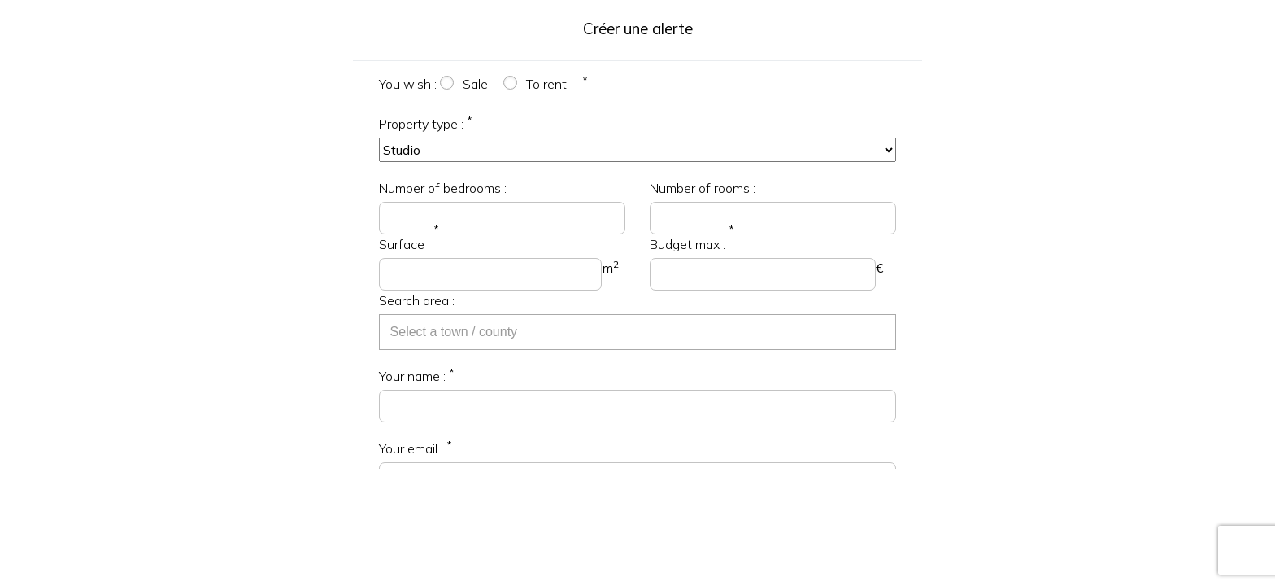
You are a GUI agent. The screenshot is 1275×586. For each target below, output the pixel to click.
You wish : (408, 84)
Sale (475, 84)
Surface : (404, 244)
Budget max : (687, 244)
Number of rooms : (702, 188)
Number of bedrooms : (443, 188)
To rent (546, 84)
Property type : (421, 124)
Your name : (412, 376)
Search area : (417, 300)
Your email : (411, 448)
